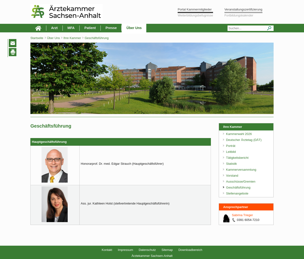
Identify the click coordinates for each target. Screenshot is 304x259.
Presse (111, 28)
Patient (90, 28)
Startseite (36, 38)
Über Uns (134, 28)
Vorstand (232, 175)
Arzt (54, 28)
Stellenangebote (237, 193)
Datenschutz (147, 250)
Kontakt (107, 250)
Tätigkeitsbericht (237, 157)
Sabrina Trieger (242, 215)
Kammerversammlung (241, 169)
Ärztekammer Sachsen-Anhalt (152, 256)
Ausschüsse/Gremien (241, 181)
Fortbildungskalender (238, 15)
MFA (71, 28)
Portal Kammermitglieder (195, 9)
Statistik (231, 163)
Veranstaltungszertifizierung (243, 9)
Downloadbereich (190, 250)
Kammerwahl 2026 (239, 134)
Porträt (230, 146)
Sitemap (167, 250)
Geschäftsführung (97, 38)
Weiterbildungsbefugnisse (195, 15)
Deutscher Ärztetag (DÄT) (244, 140)
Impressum (125, 250)
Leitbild (231, 152)
